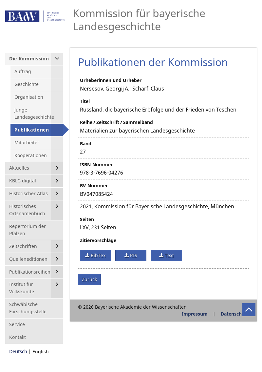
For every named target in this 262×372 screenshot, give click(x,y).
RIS (133, 255)
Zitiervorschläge (98, 240)
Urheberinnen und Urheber (110, 80)
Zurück (89, 279)
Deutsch (18, 351)
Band (85, 143)
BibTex (97, 255)
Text (168, 255)
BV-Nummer (94, 185)
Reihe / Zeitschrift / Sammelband (116, 122)
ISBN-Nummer (96, 164)
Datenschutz (235, 314)
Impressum (195, 314)
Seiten (87, 219)
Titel (85, 101)
